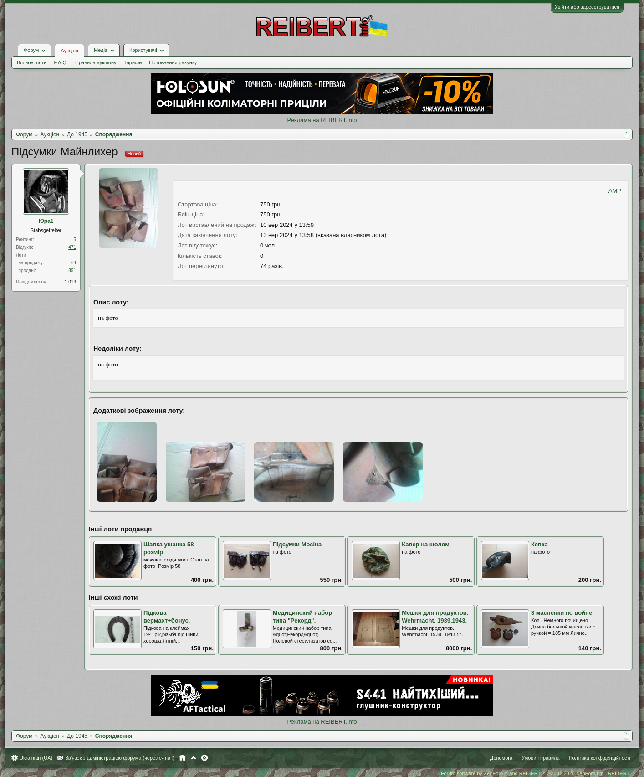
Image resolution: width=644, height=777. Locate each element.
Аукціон (69, 50)
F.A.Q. (61, 62)
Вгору (193, 758)
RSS (204, 758)
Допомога (501, 758)
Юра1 (45, 221)
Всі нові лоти (31, 62)
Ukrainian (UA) (36, 758)
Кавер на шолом (426, 544)
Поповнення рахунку (173, 62)
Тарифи (133, 62)
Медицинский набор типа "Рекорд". (302, 616)
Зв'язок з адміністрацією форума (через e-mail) (119, 758)
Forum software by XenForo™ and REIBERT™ (535, 773)
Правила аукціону (95, 62)
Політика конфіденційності (599, 758)
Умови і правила (540, 758)
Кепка (539, 544)
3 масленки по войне (561, 612)
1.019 (70, 281)
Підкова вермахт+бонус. (166, 616)
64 (73, 262)
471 (72, 247)
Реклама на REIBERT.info (322, 120)
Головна (182, 758)
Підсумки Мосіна (297, 544)
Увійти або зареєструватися (587, 7)
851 (72, 270)
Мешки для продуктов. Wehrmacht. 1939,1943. (435, 616)
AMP (614, 190)
